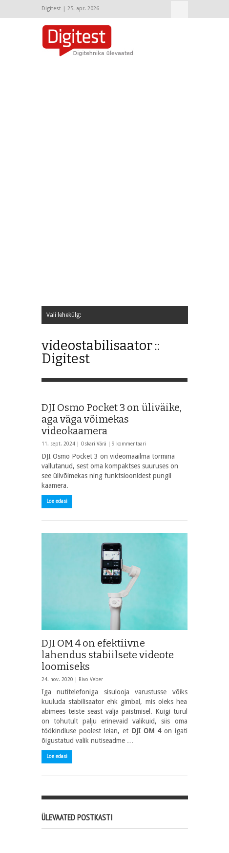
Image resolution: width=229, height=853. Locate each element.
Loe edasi (56, 501)
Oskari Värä (93, 443)
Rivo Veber (91, 679)
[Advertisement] (114, 182)
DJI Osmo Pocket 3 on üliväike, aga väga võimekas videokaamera (112, 419)
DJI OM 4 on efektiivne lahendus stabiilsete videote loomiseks (108, 654)
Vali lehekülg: (179, 9)
